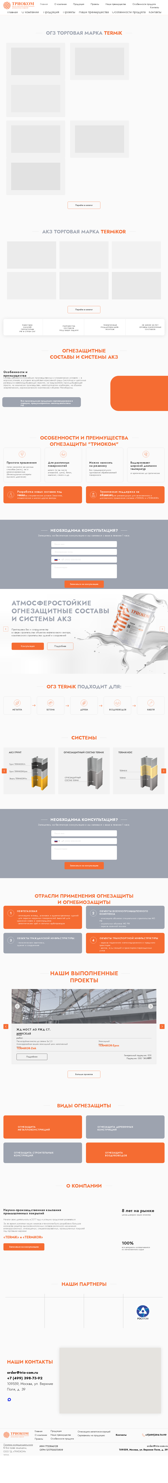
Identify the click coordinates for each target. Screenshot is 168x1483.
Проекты (69, 12)
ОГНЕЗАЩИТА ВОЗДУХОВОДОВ (116, 1154)
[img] (134, 1435)
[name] (84, 544)
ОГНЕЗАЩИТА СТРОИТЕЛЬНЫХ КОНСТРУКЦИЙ (33, 1154)
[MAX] (9, 1400)
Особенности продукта (129, 12)
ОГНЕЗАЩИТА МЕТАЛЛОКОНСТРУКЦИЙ (34, 1128)
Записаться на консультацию (84, 584)
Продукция (51, 12)
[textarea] (84, 571)
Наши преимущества (94, 12)
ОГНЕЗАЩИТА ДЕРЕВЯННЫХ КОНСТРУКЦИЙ (115, 1128)
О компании (30, 12)
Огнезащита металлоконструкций (94, 1431)
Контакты (155, 12)
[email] (84, 552)
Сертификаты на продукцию (91, 1435)
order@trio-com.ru (148, 5)
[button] (28, 646)
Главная (12, 12)
